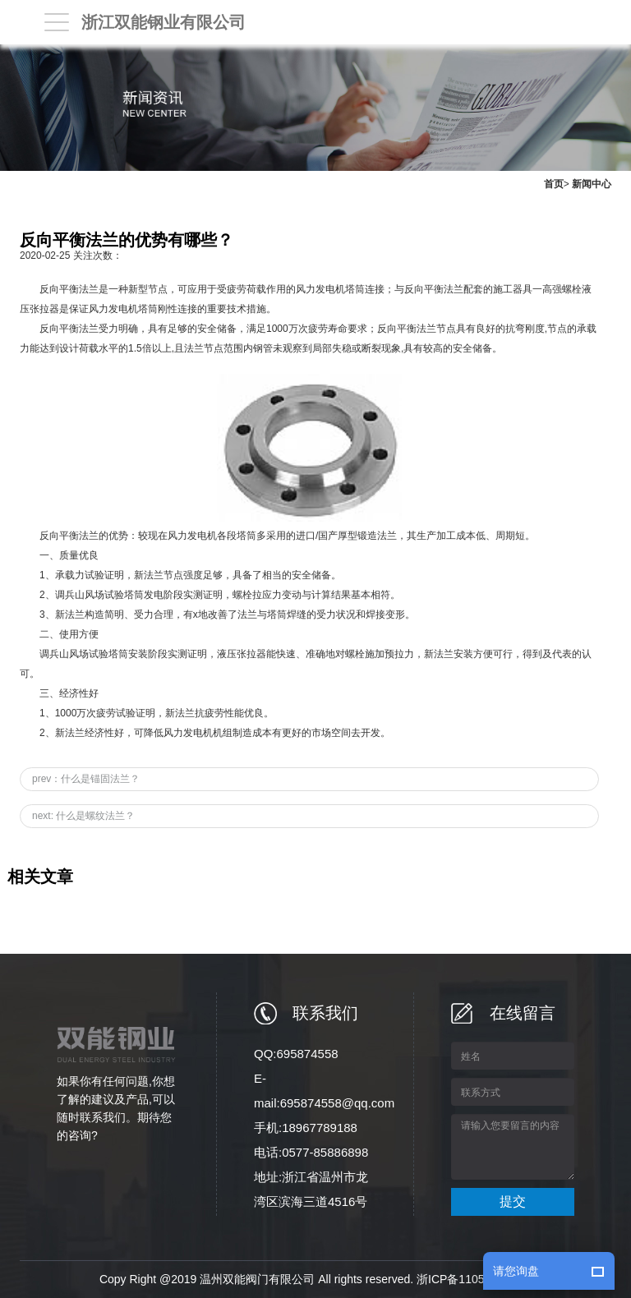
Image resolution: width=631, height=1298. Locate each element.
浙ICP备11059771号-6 (474, 1279)
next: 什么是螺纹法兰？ (83, 816)
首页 (554, 184)
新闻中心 (591, 184)
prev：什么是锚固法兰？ (86, 779)
